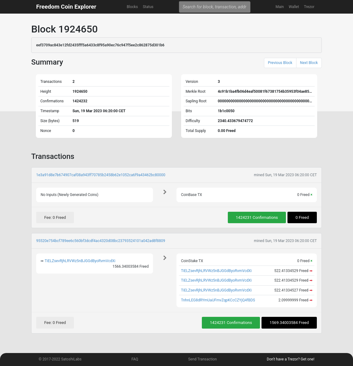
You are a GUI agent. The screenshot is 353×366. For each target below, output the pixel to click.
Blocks (132, 7)
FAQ (134, 359)
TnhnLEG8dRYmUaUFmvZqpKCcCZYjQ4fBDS (218, 300)
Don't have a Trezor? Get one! (290, 359)
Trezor (309, 7)
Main (279, 7)
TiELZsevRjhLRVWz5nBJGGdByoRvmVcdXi (80, 261)
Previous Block (280, 63)
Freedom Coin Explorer (66, 6)
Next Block (309, 63)
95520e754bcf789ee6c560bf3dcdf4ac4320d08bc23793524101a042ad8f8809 (100, 241)
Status (148, 7)
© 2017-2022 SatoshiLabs (60, 359)
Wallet (294, 7)
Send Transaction (202, 359)
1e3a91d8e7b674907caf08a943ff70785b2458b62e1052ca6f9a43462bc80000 (100, 175)
